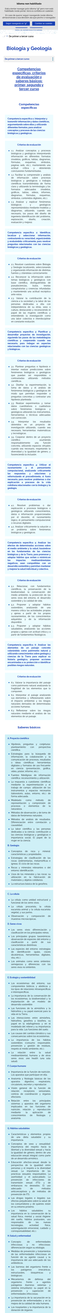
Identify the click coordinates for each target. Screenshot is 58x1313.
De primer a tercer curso (17, 59)
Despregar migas (4, 36)
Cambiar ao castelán (43, 23)
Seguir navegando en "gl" (16, 23)
